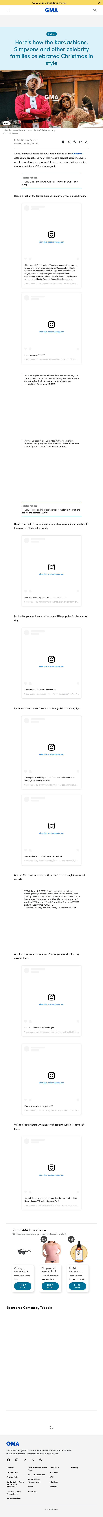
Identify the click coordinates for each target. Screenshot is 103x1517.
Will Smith (42, 1205)
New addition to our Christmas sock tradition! (43, 856)
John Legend (43, 1032)
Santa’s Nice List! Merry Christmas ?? (40, 690)
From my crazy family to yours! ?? (39, 1106)
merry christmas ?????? (35, 355)
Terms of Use (12, 1472)
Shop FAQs (54, 1467)
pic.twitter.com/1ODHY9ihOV (57, 381)
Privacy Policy (13, 1477)
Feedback (32, 1491)
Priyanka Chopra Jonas (48, 602)
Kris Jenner (43, 283)
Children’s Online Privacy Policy (13, 1492)
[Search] (95, 10)
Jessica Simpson (45, 694)
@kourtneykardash (33, 381)
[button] (7, 10)
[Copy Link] (86, 142)
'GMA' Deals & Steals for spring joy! (49, 2)
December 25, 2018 (46, 384)
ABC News (54, 1472)
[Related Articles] (51, 181)
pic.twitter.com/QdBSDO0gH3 (38, 904)
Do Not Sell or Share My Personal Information (15, 1484)
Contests (10, 1467)
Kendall (41, 359)
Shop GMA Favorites (27, 1230)
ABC (51, 1477)
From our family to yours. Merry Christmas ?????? (45, 597)
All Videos (54, 1481)
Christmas (78, 153)
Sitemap (74, 1467)
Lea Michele (43, 1110)
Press (30, 1486)
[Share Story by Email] (81, 142)
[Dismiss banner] (99, 2)
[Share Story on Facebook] (63, 142)
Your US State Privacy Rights (37, 1468)
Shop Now (22, 1286)
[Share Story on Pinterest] (75, 142)
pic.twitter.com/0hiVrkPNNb (66, 443)
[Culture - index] (51, 34)
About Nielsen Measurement (34, 1480)
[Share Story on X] (69, 142)
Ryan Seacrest (44, 785)
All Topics (53, 1486)
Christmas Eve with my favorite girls (39, 1028)
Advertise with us (14, 1498)
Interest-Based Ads (36, 1474)
